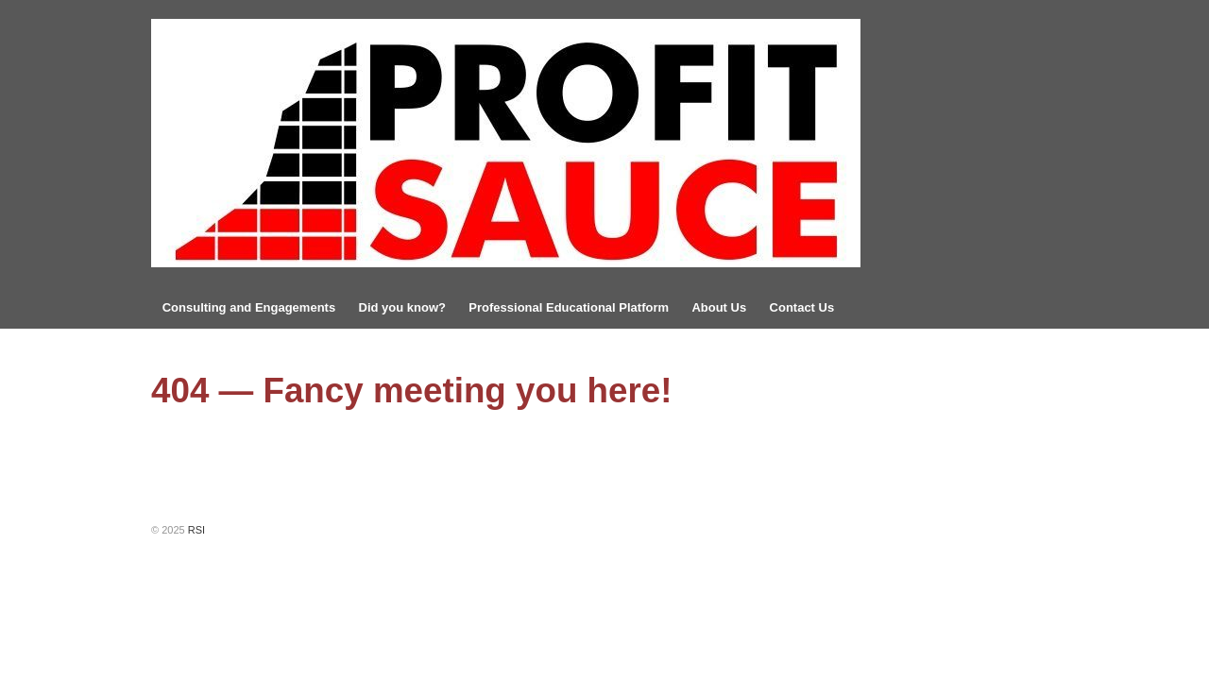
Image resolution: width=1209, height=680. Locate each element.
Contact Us (802, 307)
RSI (195, 530)
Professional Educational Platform (568, 307)
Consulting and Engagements (248, 307)
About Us (718, 307)
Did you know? (402, 307)
